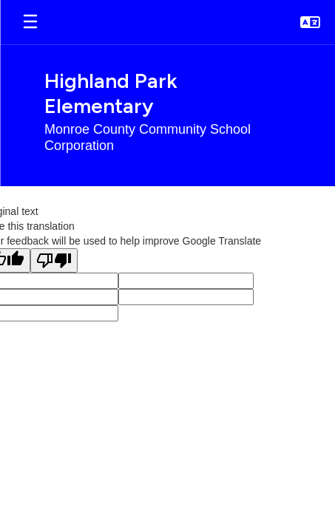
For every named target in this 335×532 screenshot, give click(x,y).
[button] (310, 22)
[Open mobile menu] (30, 22)
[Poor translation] (54, 260)
